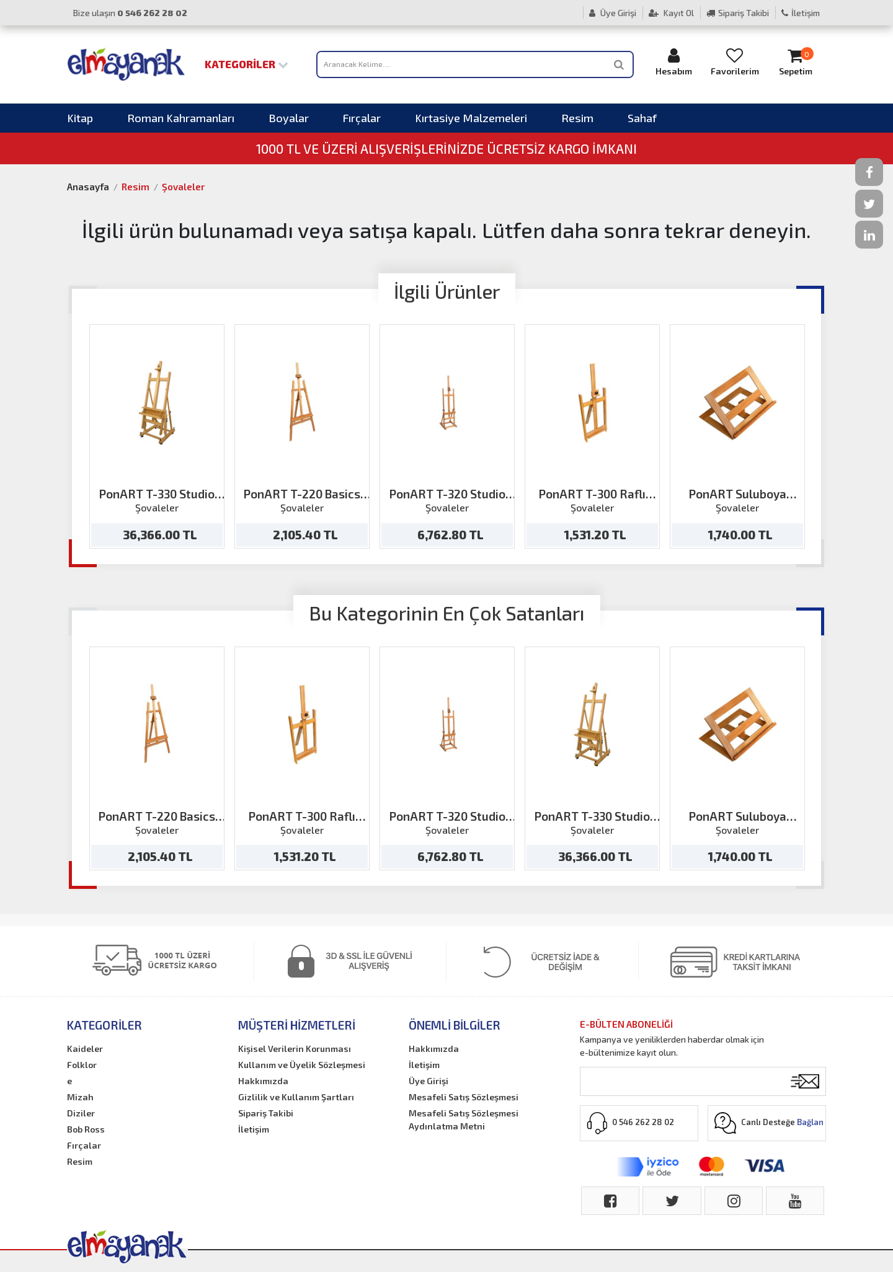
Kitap (80, 118)
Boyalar (289, 118)
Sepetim (795, 61)
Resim (577, 118)
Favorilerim (734, 61)
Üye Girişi (612, 12)
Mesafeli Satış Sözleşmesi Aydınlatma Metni (463, 1119)
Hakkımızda (263, 1080)
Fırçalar (362, 118)
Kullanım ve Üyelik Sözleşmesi (301, 1064)
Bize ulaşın (130, 12)
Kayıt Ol (671, 12)
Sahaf (642, 118)
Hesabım (674, 61)
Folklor (82, 1064)
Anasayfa (88, 186)
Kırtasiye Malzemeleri (471, 118)
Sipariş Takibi (737, 12)
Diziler (81, 1113)
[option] (156, 436)
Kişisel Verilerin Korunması (294, 1048)
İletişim (800, 12)
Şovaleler (183, 186)
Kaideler (85, 1048)
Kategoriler (246, 64)
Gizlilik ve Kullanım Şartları (296, 1097)
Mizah (80, 1097)
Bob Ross (86, 1129)
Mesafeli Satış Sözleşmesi (463, 1097)
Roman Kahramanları (180, 118)
